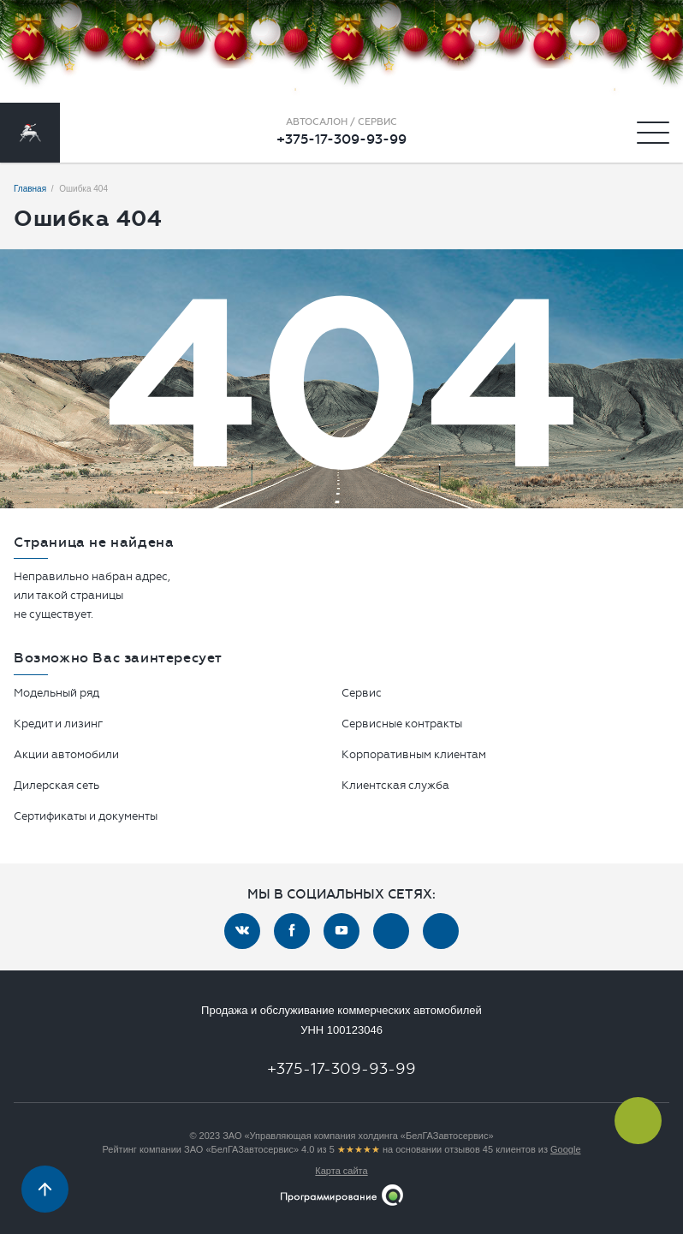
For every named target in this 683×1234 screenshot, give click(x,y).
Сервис (362, 692)
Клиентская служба (395, 785)
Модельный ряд (56, 692)
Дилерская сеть (56, 785)
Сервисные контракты (402, 723)
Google (565, 1149)
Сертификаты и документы (85, 816)
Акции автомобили (66, 754)
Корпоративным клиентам (414, 754)
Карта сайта (341, 1171)
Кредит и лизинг (58, 723)
